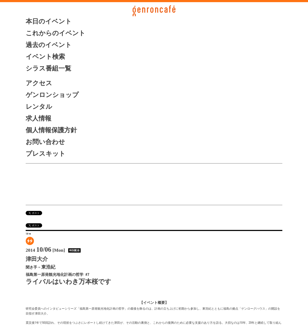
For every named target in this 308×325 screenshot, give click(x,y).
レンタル (39, 106)
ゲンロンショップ (52, 95)
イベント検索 (45, 56)
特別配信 (74, 250)
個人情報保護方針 (51, 130)
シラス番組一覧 (48, 68)
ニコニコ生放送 (49, 189)
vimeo (49, 197)
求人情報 (38, 118)
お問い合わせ (45, 142)
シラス (49, 180)
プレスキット (45, 153)
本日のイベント (49, 21)
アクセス (39, 83)
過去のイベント (49, 45)
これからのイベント (55, 33)
